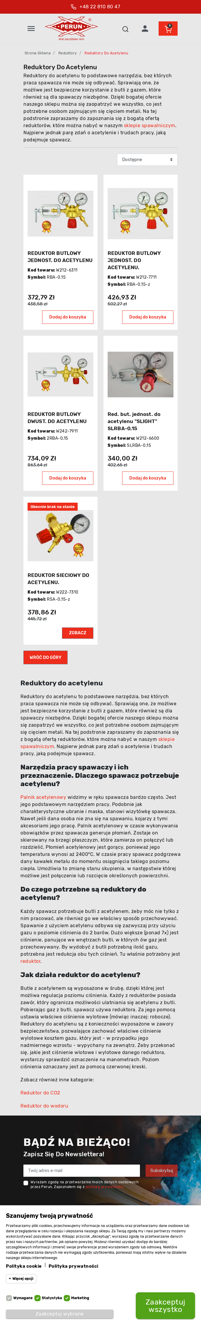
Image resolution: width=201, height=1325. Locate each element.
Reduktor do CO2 (40, 1093)
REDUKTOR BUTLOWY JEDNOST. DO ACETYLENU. (134, 260)
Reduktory (67, 53)
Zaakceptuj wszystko (165, 1306)
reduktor (30, 961)
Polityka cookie (24, 1266)
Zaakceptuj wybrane (60, 1314)
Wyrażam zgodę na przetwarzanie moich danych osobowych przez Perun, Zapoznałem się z (84, 1184)
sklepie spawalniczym (149, 125)
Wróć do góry (45, 657)
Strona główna (38, 53)
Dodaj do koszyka (67, 317)
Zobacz (77, 632)
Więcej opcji (22, 1279)
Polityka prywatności (73, 1266)
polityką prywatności (104, 1187)
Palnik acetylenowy (43, 797)
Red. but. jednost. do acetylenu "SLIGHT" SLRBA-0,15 (134, 421)
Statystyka (52, 1298)
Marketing (80, 1298)
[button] (125, 28)
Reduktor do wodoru (44, 1106)
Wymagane (23, 1298)
